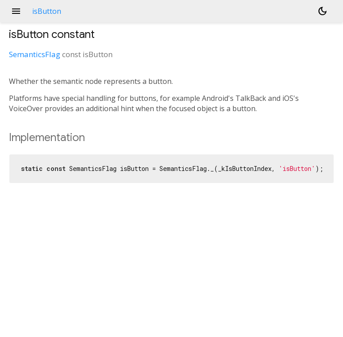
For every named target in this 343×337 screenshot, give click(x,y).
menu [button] (16, 11)
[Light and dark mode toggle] (322, 11)
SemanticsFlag (34, 54)
